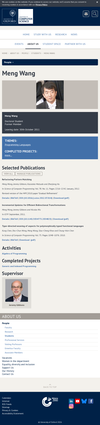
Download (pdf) (61, 198)
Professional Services (14, 340)
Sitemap (6, 407)
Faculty (8, 327)
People (25, 53)
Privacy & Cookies (10, 410)
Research (61, 34)
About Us (34, 43)
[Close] (97, 2)
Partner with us (75, 43)
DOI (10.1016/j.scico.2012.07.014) (36, 198)
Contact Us (8, 374)
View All (8, 173)
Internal (5, 401)
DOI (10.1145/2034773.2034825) (36, 219)
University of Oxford (48, 422)
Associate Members (14, 352)
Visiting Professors (13, 344)
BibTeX (14, 198)
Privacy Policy (41, 4)
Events (19, 43)
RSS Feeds (7, 404)
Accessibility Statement (13, 413)
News (74, 34)
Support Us (8, 367)
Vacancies (7, 357)
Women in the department (15, 361)
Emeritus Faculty (12, 348)
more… (8, 155)
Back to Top (50, 385)
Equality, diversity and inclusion (18, 364)
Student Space (52, 43)
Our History (8, 370)
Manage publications (29, 173)
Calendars (6, 398)
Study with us (42, 34)
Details (6, 198)
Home (26, 34)
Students (36, 53)
